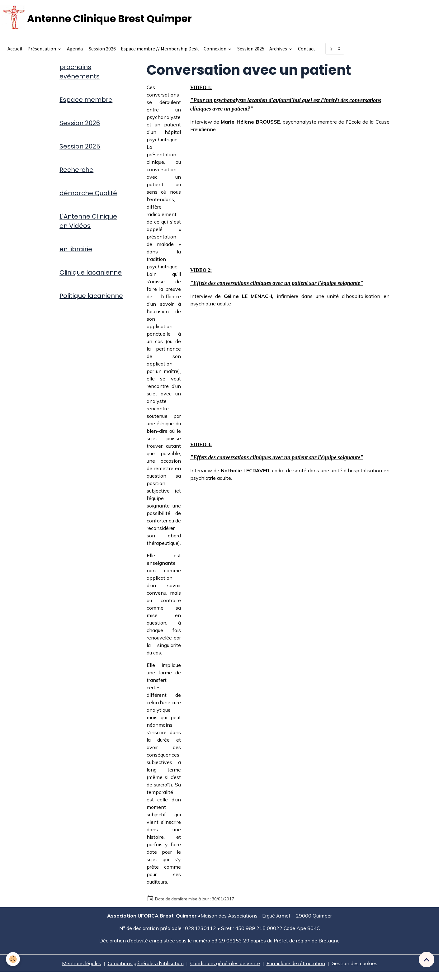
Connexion (215, 48)
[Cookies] (13, 959)
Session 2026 (102, 48)
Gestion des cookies (354, 963)
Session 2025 (250, 48)
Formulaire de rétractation (296, 963)
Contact (306, 48)
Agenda (75, 48)
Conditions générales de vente (225, 963)
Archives (278, 48)
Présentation (42, 48)
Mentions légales (81, 963)
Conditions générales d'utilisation (146, 963)
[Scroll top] (426, 959)
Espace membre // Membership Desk (160, 48)
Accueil (14, 48)
